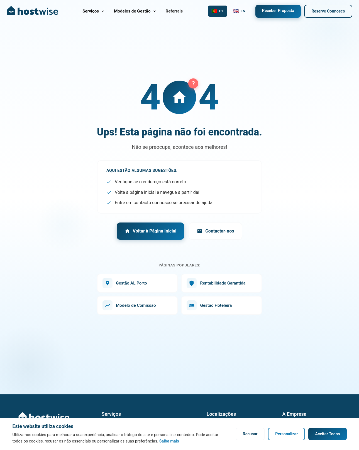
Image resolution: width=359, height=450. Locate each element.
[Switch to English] (239, 11)
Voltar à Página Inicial (150, 231)
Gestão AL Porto (124, 283)
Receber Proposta (278, 10)
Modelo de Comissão (129, 305)
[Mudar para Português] (217, 11)
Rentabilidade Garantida (216, 283)
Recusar (250, 434)
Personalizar (286, 434)
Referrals (174, 11)
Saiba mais (169, 441)
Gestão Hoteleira (209, 305)
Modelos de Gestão (135, 11)
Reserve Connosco (328, 11)
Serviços (93, 11)
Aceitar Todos (327, 434)
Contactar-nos (215, 231)
